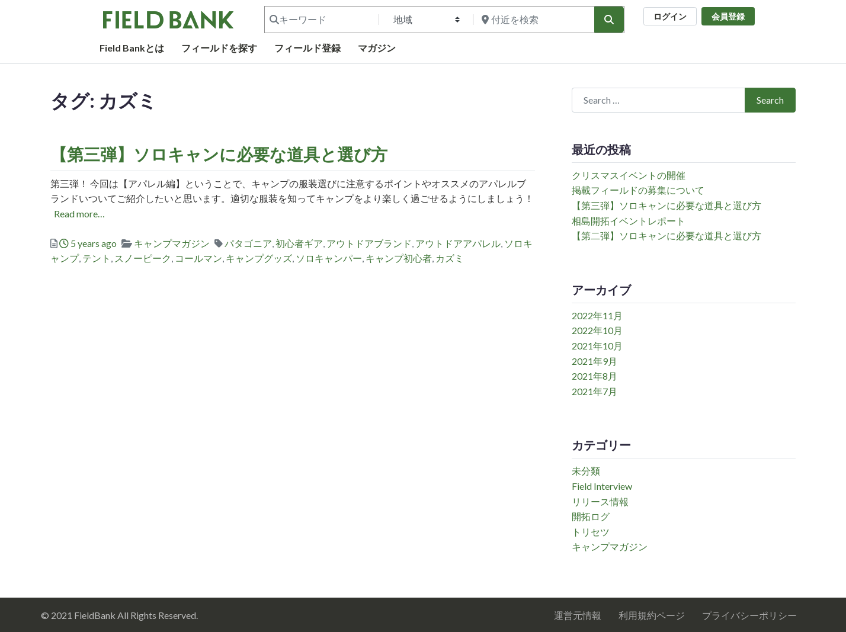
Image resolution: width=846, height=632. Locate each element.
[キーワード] (320, 19)
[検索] (609, 20)
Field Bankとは (132, 47)
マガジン (377, 47)
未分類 (586, 470)
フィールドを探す (219, 47)
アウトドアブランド (369, 243)
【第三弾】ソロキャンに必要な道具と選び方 (218, 154)
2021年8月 (594, 375)
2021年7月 (594, 391)
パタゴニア (248, 243)
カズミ (449, 258)
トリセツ (591, 531)
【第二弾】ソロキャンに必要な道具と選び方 (666, 235)
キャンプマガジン (172, 243)
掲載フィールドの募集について (638, 189)
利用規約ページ (652, 615)
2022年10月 (597, 330)
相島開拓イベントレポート (628, 220)
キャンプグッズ (259, 258)
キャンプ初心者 (399, 258)
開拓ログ (591, 516)
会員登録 (728, 16)
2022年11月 (597, 315)
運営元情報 (577, 615)
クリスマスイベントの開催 (628, 175)
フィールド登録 (307, 47)
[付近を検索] (532, 19)
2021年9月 (594, 361)
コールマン (198, 258)
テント (96, 258)
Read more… (79, 213)
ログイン (670, 16)
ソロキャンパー (329, 258)
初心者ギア (299, 243)
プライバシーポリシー (749, 615)
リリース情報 (600, 501)
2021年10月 (597, 345)
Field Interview (602, 486)
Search (770, 99)
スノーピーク (142, 258)
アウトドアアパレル (458, 243)
